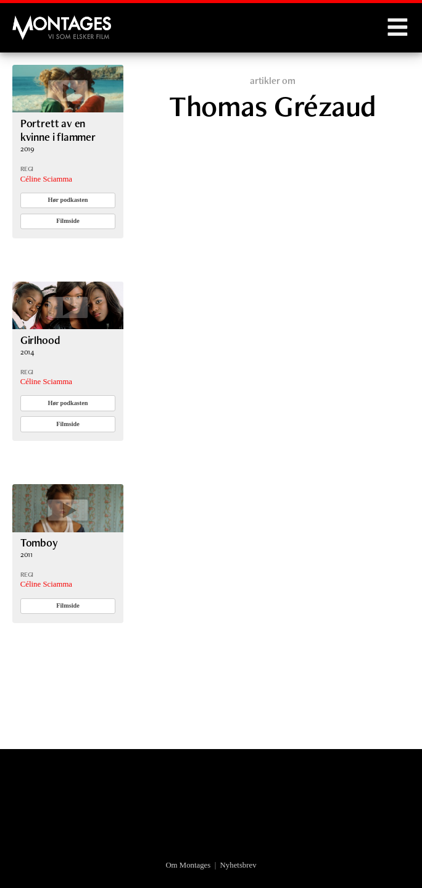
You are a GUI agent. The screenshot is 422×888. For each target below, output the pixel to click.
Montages (32, 21)
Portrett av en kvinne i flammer (58, 130)
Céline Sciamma (46, 179)
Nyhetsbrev (238, 865)
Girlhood (40, 340)
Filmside (68, 220)
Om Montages (187, 865)
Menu (397, 27)
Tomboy (39, 542)
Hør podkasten (68, 199)
